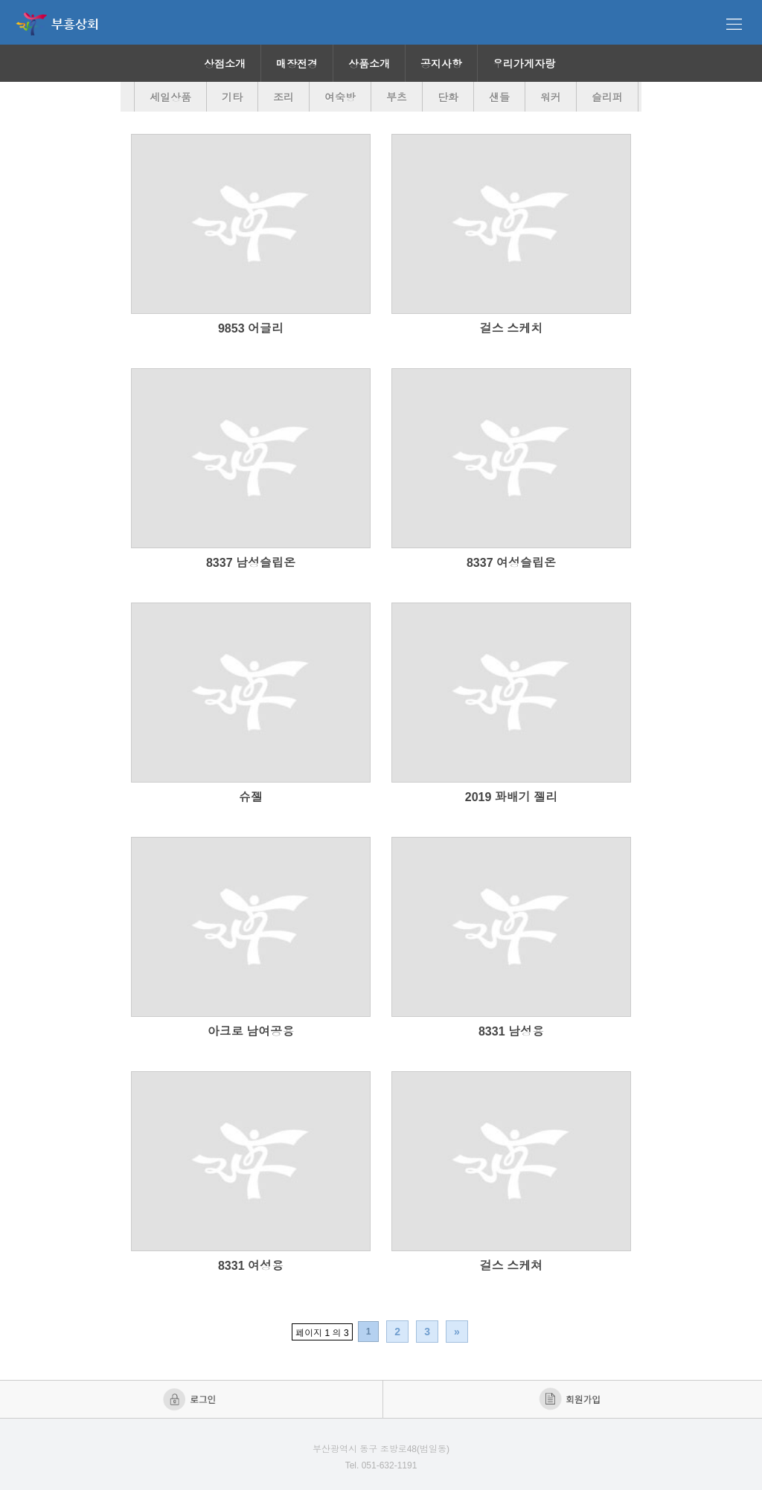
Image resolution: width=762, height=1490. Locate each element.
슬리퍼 (607, 97)
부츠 (396, 97)
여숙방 (340, 97)
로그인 (191, 1399)
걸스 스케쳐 (511, 1265)
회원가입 (571, 1399)
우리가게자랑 (524, 64)
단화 (448, 97)
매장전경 (297, 64)
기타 (232, 97)
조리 (283, 97)
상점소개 (225, 64)
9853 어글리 (251, 328)
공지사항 (441, 64)
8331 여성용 (251, 1265)
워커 (550, 97)
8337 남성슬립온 (250, 562)
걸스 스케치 (511, 328)
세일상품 (170, 97)
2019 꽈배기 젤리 (511, 797)
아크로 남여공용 (251, 1031)
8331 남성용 (511, 1031)
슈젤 (251, 797)
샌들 (499, 97)
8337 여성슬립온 (511, 562)
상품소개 (369, 64)
